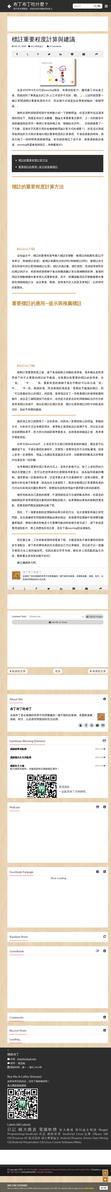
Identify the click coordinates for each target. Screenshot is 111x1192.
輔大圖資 (27, 1129)
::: (8, 14)
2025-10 (100, 749)
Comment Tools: (19, 616)
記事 (87, 1133)
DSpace (97, 1133)
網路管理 (54, 1133)
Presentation (31, 1142)
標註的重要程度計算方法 (33, 160)
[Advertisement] (57, 24)
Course (56, 1142)
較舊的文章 (98, 671)
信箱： (21, 1058)
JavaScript (68, 1133)
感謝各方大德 (17, 765)
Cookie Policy (89, 1188)
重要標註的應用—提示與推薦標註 (38, 166)
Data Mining (100, 1138)
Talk (105, 1133)
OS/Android (14, 1142)
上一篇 (84, 95)
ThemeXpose (15, 1172)
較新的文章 (18, 671)
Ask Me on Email (58, 622)
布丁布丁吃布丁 (32, 572)
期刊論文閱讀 (86, 1129)
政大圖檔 (66, 1129)
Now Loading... (59, 878)
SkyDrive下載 (26, 248)
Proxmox (76, 1138)
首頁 (57, 671)
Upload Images (94, 616)
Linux (79, 1133)
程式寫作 (34, 1138)
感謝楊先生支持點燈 (20, 757)
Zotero (87, 1138)
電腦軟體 (48, 1129)
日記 (12, 1129)
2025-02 (100, 757)
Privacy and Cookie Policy (79, 1169)
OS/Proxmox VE (17, 1138)
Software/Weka (71, 1142)
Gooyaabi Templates (44, 1172)
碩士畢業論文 (37, 46)
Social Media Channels (49, 1169)
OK (103, 1188)
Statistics (64, 1169)
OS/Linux (46, 1142)
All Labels (23, 1124)
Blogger (103, 1129)
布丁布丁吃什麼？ (31, 4)
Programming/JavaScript (22, 1133)
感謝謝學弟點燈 (18, 749)
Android (65, 1138)
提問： (16, 1063)
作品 (42, 1133)
